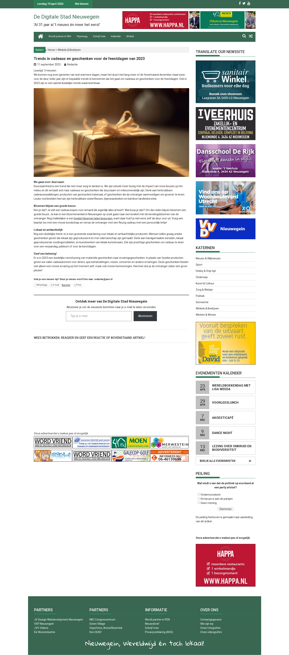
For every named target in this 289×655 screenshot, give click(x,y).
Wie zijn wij (206, 623)
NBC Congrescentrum (102, 619)
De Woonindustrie (44, 632)
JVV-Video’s (41, 627)
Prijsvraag (82, 36)
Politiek (200, 295)
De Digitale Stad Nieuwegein (66, 17)
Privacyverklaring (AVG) (159, 632)
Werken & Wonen (206, 314)
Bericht (66, 285)
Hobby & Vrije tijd (206, 270)
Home (51, 49)
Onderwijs (202, 277)
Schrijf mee (99, 36)
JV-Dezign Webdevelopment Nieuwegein (58, 619)
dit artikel (206, 521)
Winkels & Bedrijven (69, 49)
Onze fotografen (210, 627)
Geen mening (209, 502)
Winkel (130, 36)
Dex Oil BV (95, 632)
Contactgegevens (211, 619)
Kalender (116, 36)
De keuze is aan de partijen (217, 498)
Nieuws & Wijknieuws (208, 258)
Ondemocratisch (211, 494)
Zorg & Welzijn (204, 289)
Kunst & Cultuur (205, 283)
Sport (199, 264)
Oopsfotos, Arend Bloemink (105, 627)
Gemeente (202, 302)
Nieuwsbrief (152, 623)
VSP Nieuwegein (44, 623)
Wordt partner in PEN (60, 36)
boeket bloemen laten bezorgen (93, 218)
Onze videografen (211, 632)
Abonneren (145, 316)
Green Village (97, 623)
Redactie (72, 64)
